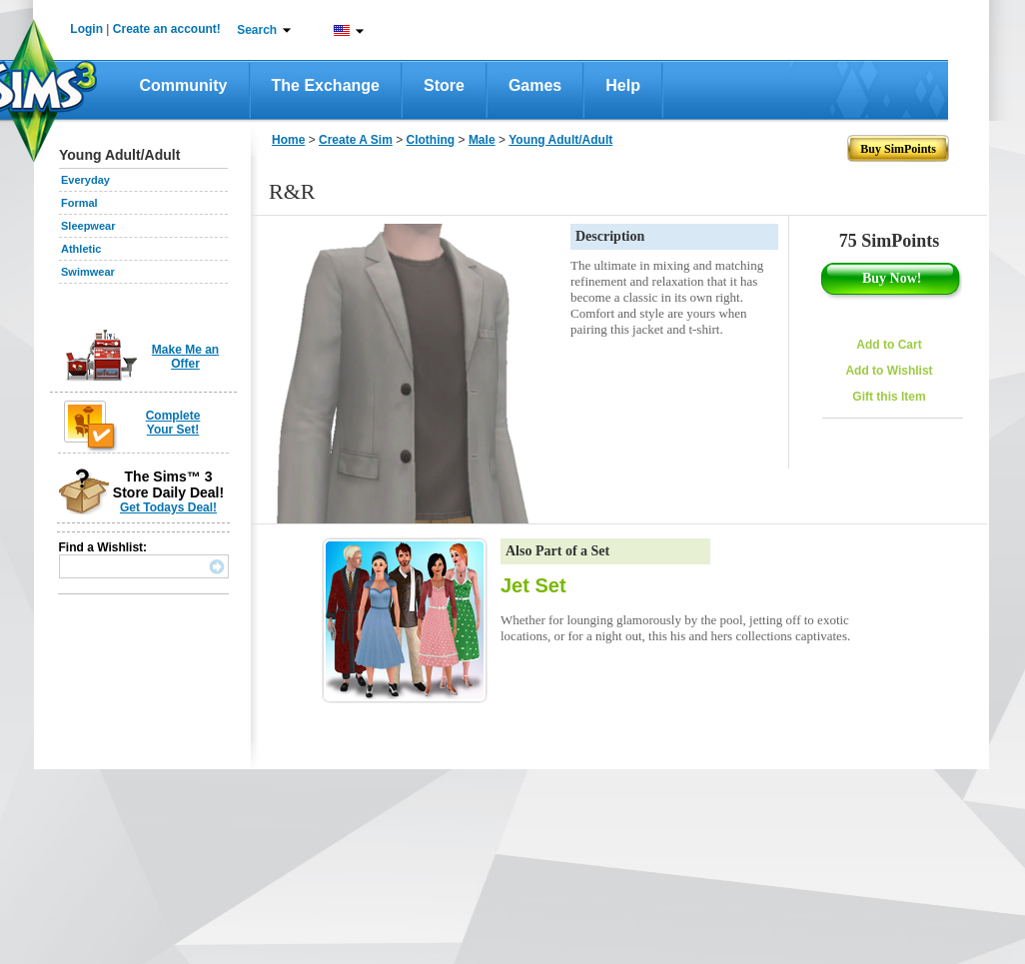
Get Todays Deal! (168, 507)
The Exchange (326, 85)
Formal (79, 203)
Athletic (81, 249)
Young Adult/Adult (560, 140)
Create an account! (167, 29)
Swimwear (88, 272)
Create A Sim (356, 140)
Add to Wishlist (888, 371)
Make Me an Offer (185, 357)
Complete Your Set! (173, 423)
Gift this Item (888, 397)
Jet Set (533, 585)
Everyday (85, 180)
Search (257, 30)
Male (482, 140)
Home (288, 140)
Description (609, 236)
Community (184, 85)
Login (86, 29)
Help (622, 85)
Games (535, 85)
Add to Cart (888, 345)
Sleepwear (88, 226)
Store (444, 85)
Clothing (431, 140)
